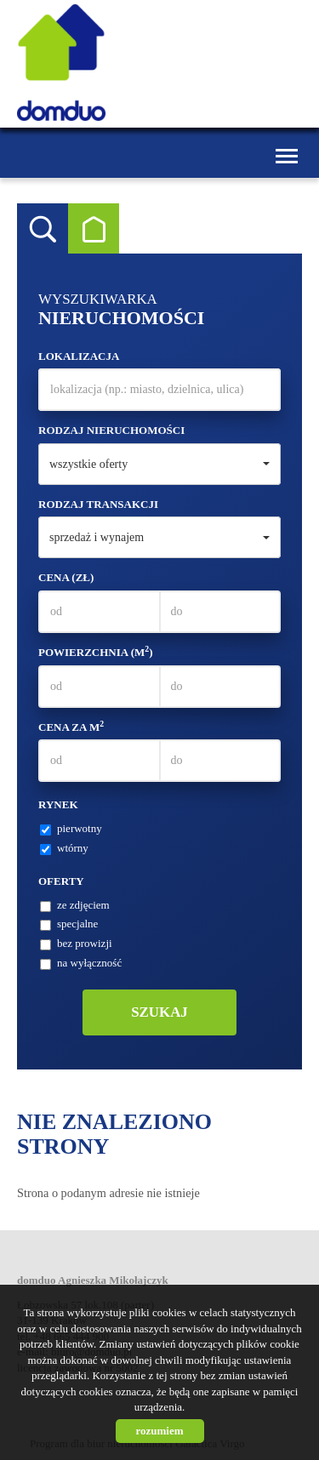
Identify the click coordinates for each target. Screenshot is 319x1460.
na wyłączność (81, 963)
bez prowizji (76, 943)
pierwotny (71, 829)
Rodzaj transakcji (98, 504)
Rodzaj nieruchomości (111, 430)
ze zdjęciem (75, 905)
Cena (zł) (66, 577)
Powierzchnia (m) (95, 652)
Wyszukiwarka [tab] (42, 228)
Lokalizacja (78, 356)
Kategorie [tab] (93, 228)
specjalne (69, 924)
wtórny (64, 848)
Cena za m (71, 726)
